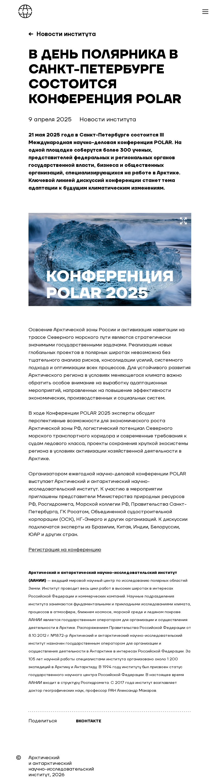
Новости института (66, 34)
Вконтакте (88, 721)
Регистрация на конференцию (64, 550)
